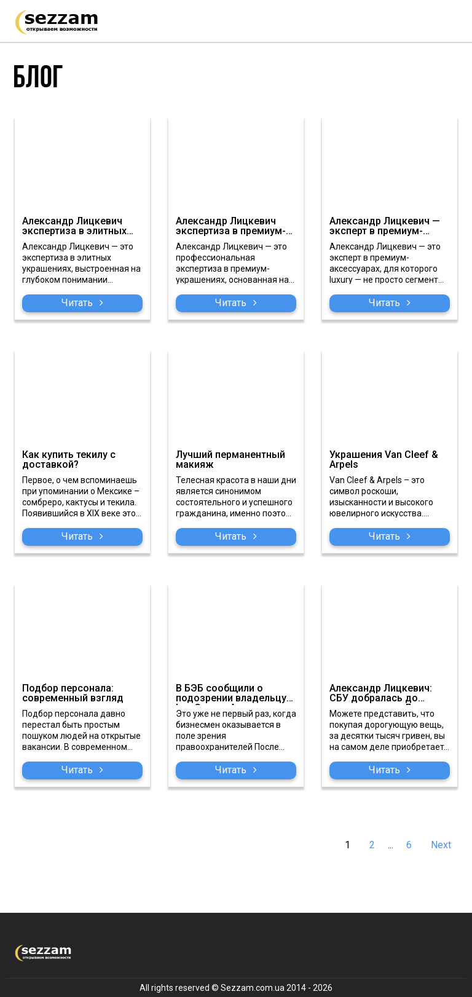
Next (441, 845)
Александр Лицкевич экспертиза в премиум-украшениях (231, 227)
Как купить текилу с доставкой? (69, 460)
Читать (82, 303)
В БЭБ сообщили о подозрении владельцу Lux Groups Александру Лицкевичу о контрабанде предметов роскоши (234, 694)
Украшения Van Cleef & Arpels (383, 460)
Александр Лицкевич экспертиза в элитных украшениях (74, 227)
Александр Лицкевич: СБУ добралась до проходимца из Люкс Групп (380, 694)
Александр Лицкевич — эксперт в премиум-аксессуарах (384, 227)
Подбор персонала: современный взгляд (73, 694)
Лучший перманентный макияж (230, 460)
